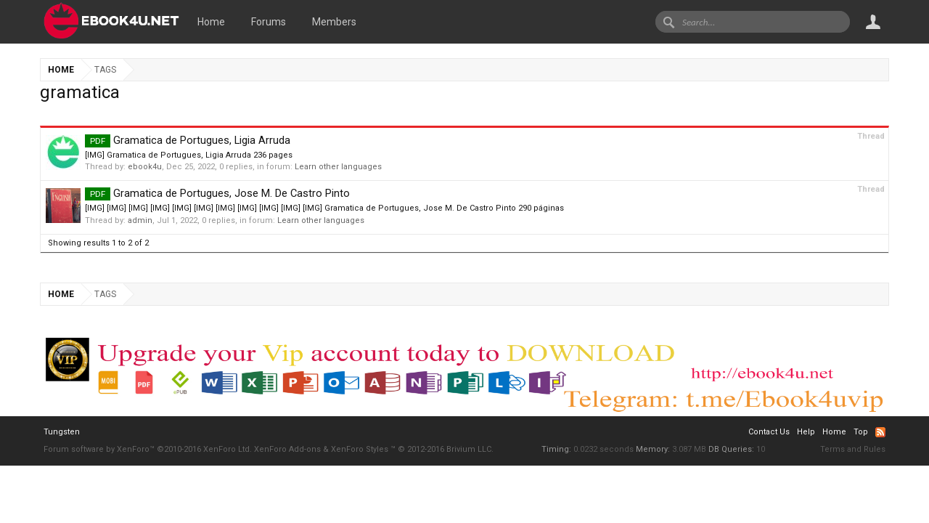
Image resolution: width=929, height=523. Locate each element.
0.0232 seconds (603, 449)
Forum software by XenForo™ (148, 449)
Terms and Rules (852, 449)
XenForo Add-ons (287, 449)
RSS (880, 432)
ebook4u (145, 166)
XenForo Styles (359, 449)
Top (861, 432)
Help (806, 432)
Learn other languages (338, 166)
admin (140, 220)
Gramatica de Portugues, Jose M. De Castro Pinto (217, 193)
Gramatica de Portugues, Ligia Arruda (187, 140)
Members (334, 22)
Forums (268, 22)
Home (211, 22)
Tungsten (62, 432)
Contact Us (769, 432)
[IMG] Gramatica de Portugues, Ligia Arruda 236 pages (188, 155)
